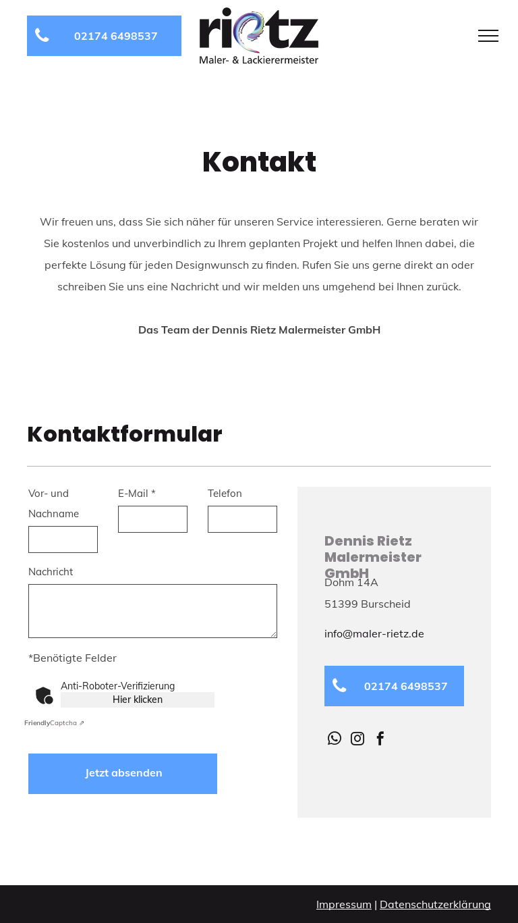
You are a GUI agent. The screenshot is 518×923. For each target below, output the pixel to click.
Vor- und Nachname (53, 503)
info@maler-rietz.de (374, 633)
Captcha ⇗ (54, 722)
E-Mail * (137, 493)
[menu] (488, 35)
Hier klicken (138, 699)
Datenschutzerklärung (435, 904)
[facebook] (380, 740)
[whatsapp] (334, 740)
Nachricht (50, 571)
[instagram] (357, 740)
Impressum (344, 904)
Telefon (225, 493)
